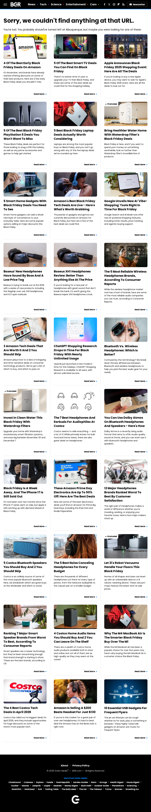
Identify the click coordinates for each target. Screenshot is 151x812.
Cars (93, 4)
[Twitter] (109, 4)
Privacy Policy (81, 765)
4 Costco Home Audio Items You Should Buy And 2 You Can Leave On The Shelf (74, 637)
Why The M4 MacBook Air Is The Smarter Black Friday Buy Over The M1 (124, 637)
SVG (40, 789)
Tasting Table (52, 789)
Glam (93, 782)
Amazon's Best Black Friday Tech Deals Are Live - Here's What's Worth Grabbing (74, 205)
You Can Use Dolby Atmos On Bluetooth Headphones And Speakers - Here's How (124, 422)
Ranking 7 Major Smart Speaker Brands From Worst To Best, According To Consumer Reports (25, 639)
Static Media (61, 771)
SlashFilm (16, 789)
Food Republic (63, 782)
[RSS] (123, 4)
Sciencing (132, 785)
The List (83, 789)
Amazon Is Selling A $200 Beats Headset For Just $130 (75, 710)
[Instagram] (114, 4)
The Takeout (96, 789)
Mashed (57, 785)
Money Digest (71, 785)
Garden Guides (80, 782)
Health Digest (116, 782)
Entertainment (76, 4)
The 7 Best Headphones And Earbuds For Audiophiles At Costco (74, 422)
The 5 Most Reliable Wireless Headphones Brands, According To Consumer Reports (125, 278)
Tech (43, 4)
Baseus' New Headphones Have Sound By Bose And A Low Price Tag (24, 275)
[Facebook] (104, 4)
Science (56, 4)
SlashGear (29, 789)
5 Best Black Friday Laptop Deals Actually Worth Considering (74, 135)
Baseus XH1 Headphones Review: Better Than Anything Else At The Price (73, 275)
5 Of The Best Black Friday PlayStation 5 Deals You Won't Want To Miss (23, 135)
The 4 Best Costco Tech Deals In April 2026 (21, 710)
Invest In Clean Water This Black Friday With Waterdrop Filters (23, 422)
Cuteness (28, 782)
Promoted (112, 104)
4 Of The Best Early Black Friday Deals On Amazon (22, 65)
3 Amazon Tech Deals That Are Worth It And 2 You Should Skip (23, 350)
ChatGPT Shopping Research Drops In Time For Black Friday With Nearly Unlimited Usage (75, 352)
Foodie (50, 782)
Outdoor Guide (101, 785)
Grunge (103, 782)
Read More (39, 94)
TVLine (108, 789)
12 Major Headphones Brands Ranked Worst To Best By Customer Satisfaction (122, 494)
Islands (25, 785)
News (31, 4)
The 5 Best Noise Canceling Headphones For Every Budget (74, 567)
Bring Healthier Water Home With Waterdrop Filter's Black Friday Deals (125, 135)
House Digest (133, 782)
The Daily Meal (69, 789)
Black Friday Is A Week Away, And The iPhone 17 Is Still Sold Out (23, 492)
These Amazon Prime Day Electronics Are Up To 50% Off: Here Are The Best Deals (74, 492)
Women (118, 789)
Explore (40, 782)
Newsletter (137, 4)
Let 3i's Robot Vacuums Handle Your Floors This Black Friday (121, 567)
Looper (47, 785)
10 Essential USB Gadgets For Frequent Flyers (125, 710)
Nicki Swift (86, 785)
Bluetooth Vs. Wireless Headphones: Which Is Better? (121, 350)
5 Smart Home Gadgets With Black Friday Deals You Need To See (25, 205)
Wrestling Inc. (132, 789)
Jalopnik (36, 785)
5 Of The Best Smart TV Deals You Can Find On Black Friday (75, 67)
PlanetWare (118, 785)
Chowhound (15, 782)
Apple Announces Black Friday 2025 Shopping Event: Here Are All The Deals (125, 67)
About (64, 765)
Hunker (15, 785)
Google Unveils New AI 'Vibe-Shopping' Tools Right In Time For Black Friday (125, 205)
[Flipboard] (119, 4)
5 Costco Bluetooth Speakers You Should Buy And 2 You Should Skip (25, 567)
